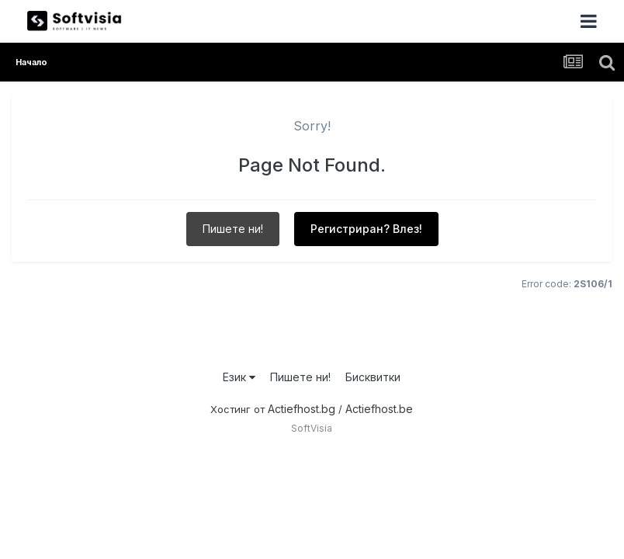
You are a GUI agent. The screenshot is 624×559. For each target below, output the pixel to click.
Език (239, 377)
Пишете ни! (233, 228)
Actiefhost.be (379, 408)
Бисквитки (372, 377)
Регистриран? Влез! (366, 228)
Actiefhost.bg (301, 408)
